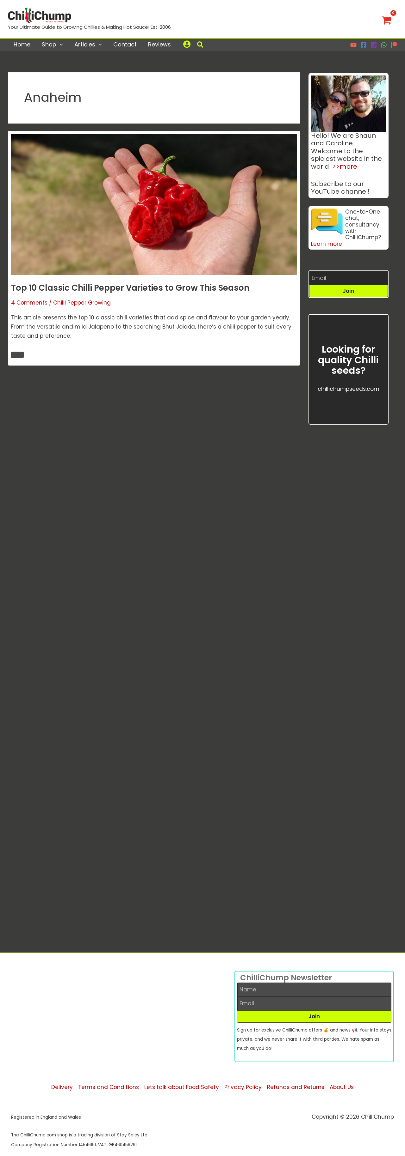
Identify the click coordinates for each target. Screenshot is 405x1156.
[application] (59, 44)
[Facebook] (363, 45)
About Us (342, 1087)
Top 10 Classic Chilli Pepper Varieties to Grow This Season (130, 288)
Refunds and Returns (295, 1087)
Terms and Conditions (108, 1087)
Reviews (159, 44)
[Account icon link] (187, 44)
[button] (200, 45)
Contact (125, 44)
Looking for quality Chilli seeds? (348, 360)
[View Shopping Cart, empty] (386, 19)
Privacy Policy (243, 1087)
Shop (52, 44)
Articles (88, 44)
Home (22, 44)
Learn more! (327, 244)
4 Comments (29, 303)
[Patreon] (394, 45)
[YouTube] (353, 45)
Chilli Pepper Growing (82, 303)
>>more (345, 166)
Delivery (62, 1087)
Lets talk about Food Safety (181, 1087)
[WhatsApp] (384, 45)
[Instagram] (374, 45)
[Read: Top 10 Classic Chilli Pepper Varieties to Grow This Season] (154, 205)
